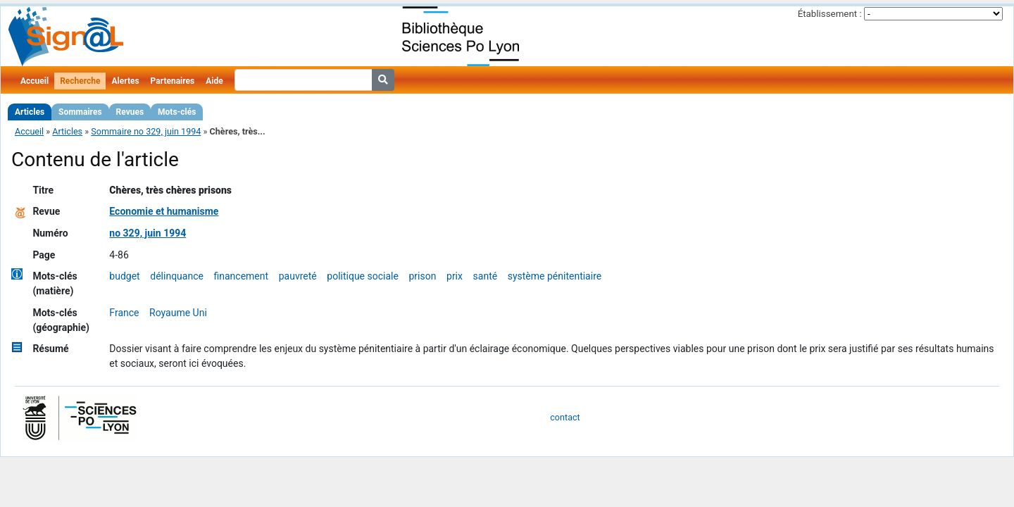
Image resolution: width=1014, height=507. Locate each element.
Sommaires (79, 112)
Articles (29, 112)
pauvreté (298, 276)
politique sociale (363, 276)
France (124, 312)
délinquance (177, 276)
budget (124, 276)
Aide (214, 81)
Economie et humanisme (163, 211)
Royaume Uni (178, 312)
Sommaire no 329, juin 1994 (146, 131)
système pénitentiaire (554, 276)
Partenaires (173, 81)
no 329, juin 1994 (147, 233)
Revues (130, 112)
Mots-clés (177, 112)
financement (241, 276)
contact (565, 417)
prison (422, 276)
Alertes (125, 81)
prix (454, 276)
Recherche (80, 81)
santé (485, 276)
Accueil (34, 81)
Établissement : (830, 13)
